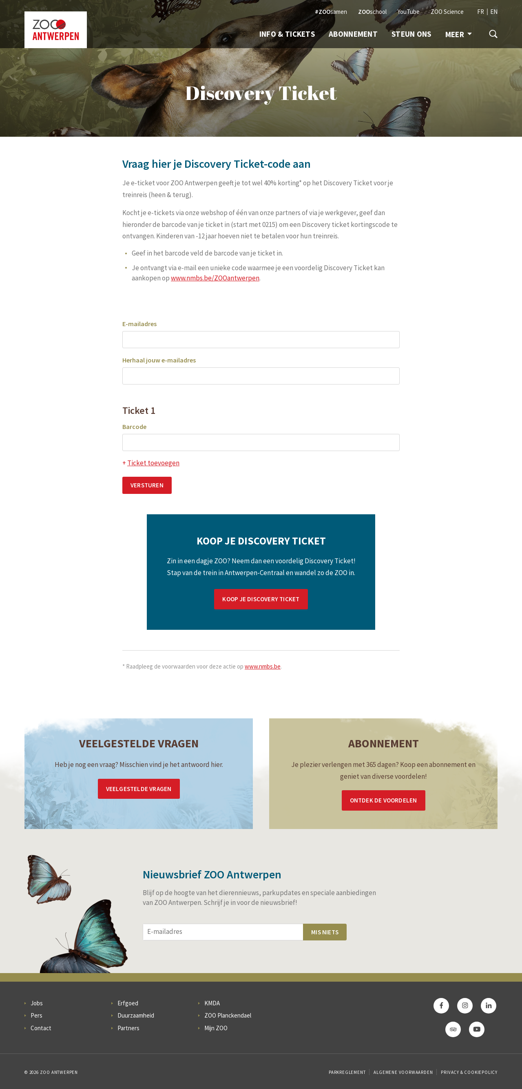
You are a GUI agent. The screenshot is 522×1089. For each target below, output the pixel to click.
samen (331, 12)
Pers (36, 1015)
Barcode (134, 426)
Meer (458, 34)
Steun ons (411, 34)
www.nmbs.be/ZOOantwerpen (215, 277)
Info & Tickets (287, 34)
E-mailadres (139, 324)
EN (494, 12)
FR (480, 12)
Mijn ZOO (216, 1028)
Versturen (147, 485)
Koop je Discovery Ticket (260, 599)
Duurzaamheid (135, 1015)
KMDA (212, 1003)
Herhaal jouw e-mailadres (159, 360)
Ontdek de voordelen (383, 800)
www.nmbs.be (263, 666)
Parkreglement (347, 1072)
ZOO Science (447, 12)
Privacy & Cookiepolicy (469, 1072)
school (372, 12)
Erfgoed (127, 1003)
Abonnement (353, 34)
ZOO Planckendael (227, 1015)
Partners (128, 1028)
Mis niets (324, 932)
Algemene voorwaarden (403, 1072)
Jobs (37, 1003)
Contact (41, 1028)
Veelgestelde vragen (139, 789)
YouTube (409, 12)
